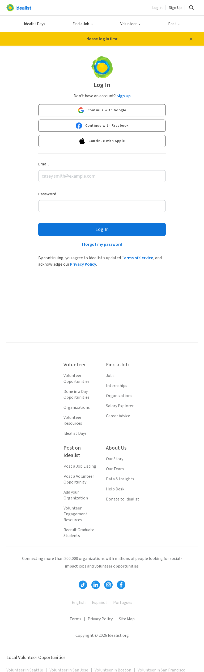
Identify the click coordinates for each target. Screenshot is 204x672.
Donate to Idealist (122, 499)
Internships (116, 386)
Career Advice (118, 416)
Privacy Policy (83, 264)
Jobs (110, 376)
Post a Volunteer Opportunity (78, 479)
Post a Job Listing (79, 466)
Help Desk (115, 489)
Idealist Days (34, 24)
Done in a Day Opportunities (76, 394)
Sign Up (175, 8)
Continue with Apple (102, 141)
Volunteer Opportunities (76, 378)
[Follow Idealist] (83, 585)
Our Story (114, 459)
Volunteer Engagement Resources (75, 514)
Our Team (115, 469)
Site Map (127, 619)
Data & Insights (120, 479)
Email (43, 164)
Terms (75, 619)
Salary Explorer (120, 406)
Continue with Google (102, 110)
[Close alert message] (191, 39)
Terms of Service (137, 258)
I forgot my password (102, 244)
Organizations (76, 407)
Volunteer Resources (72, 420)
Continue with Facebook (102, 125)
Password (47, 194)
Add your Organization (75, 495)
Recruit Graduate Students (78, 533)
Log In (157, 8)
